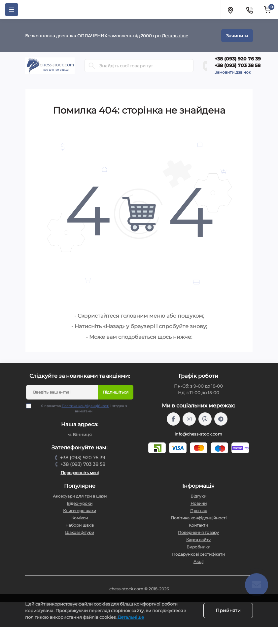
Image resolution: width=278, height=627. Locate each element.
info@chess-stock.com (198, 434)
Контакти (198, 525)
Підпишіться (115, 392)
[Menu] (11, 9)
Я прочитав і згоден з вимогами (80, 408)
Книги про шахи (79, 510)
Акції (198, 561)
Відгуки (198, 496)
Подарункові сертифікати (198, 554)
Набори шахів (79, 525)
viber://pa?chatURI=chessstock (205, 419)
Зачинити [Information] (237, 35)
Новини (199, 503)
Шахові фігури (79, 532)
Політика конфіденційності (85, 406)
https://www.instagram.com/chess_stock (189, 419)
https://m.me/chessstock (173, 419)
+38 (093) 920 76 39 (238, 59)
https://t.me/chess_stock (221, 419)
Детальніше (175, 35)
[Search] (92, 65)
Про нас (198, 510)
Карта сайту (198, 539)
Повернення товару (198, 532)
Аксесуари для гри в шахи (80, 496)
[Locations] (230, 9)
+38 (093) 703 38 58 (238, 65)
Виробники (198, 546)
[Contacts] (249, 9)
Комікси (79, 517)
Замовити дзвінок (233, 72)
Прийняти (228, 610)
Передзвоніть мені (80, 472)
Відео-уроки (79, 503)
